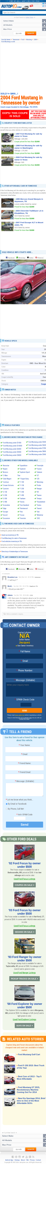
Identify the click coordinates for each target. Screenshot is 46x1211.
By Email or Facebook (16, 804)
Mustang (40, 482)
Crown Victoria (8, 485)
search (30, 33)
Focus (22, 515)
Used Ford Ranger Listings (24, 973)
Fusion (39, 469)
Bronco (5, 472)
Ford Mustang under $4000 (12, 455)
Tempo (39, 498)
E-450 (5, 502)
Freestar (23, 518)
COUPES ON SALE (23, 885)
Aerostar (6, 465)
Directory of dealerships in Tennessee (15, 552)
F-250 (22, 489)
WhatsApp (22, 258)
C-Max (5, 475)
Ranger (39, 489)
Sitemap (17, 1161)
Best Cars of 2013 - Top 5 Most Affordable (30, 1079)
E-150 (5, 492)
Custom (6, 489)
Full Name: (25, 651)
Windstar (40, 515)
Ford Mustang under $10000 (12, 446)
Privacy (32, 1161)
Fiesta (22, 502)
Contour (6, 482)
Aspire (5, 469)
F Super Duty (24, 479)
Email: (24, 661)
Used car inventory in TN (10, 535)
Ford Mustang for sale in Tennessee (14, 538)
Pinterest (40, 258)
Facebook (11, 258)
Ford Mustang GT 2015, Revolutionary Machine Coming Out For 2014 (29, 1091)
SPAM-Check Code (24, 699)
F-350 (22, 492)
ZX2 (38, 518)
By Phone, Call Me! (15, 809)
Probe (39, 485)
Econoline (6, 505)
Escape (5, 512)
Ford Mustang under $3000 (12, 452)
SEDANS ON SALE (24, 932)
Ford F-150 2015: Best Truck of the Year (28, 1068)
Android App (9, 1161)
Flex (21, 512)
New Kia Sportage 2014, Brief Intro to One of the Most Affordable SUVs (31, 1102)
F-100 (22, 482)
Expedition (23, 465)
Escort (5, 515)
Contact (38, 1161)
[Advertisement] (23, 68)
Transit (39, 508)
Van (38, 512)
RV (38, 492)
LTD (38, 479)
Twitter (30, 258)
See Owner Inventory (25, 645)
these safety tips (20, 715)
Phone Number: (24, 670)
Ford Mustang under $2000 (12, 449)
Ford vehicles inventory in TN (12, 541)
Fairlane (22, 498)
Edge (4, 508)
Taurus (39, 495)
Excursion (6, 518)
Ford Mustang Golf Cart (29, 1056)
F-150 (22, 485)
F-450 (22, 495)
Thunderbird (41, 502)
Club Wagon (7, 479)
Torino (39, 505)
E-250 (5, 495)
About (23, 1161)
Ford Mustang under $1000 (12, 443)
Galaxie (39, 472)
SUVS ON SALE (23, 1026)
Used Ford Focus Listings (24, 879)
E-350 (5, 498)
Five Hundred (24, 505)
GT (38, 475)
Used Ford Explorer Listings (24, 1020)
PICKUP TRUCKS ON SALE (23, 979)
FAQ (27, 1161)
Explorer (23, 469)
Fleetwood (24, 508)
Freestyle (40, 465)
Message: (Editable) (24, 680)
